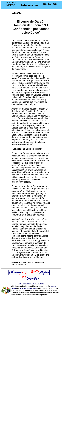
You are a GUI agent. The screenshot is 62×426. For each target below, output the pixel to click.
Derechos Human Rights (28, 288)
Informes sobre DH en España (31, 283)
